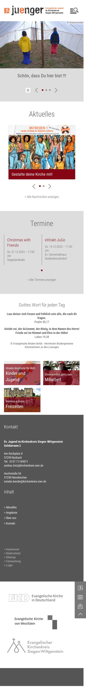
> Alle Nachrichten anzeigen (42, 197)
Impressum (12, 549)
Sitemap (11, 557)
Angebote (11, 512)
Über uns (11, 518)
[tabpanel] (41, 152)
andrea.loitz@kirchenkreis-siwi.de (23, 465)
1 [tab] (42, 90)
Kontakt (10, 523)
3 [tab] (50, 90)
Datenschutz (13, 553)
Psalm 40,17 (41, 322)
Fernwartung (13, 561)
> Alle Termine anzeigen (41, 280)
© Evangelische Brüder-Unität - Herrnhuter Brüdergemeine (41, 343)
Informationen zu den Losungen (42, 347)
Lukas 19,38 (42, 337)
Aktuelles (11, 507)
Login (9, 565)
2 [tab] (46, 90)
